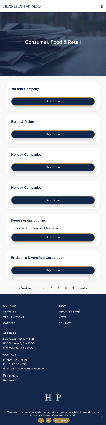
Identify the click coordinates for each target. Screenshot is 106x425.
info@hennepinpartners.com (28, 368)
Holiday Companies (26, 155)
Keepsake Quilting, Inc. (29, 220)
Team (62, 305)
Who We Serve (69, 311)
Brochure (11, 376)
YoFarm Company (25, 89)
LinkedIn (10, 380)
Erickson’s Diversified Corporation (38, 258)
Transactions (13, 317)
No (48, 420)
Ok (41, 420)
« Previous (25, 288)
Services (9, 311)
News (62, 317)
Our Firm (9, 305)
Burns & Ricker (22, 122)
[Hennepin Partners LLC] (22, 6)
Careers (9, 323)
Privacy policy (61, 420)
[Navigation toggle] (100, 6)
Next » (83, 288)
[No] (102, 416)
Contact (65, 323)
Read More (53, 101)
